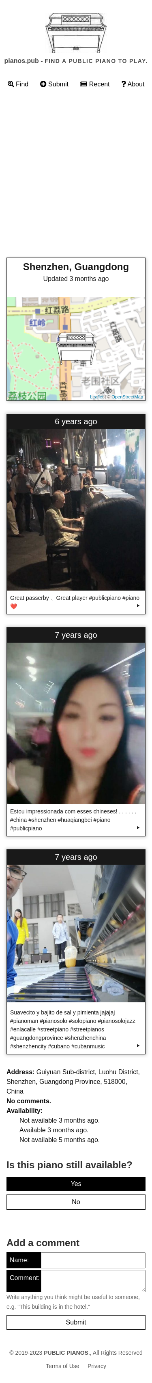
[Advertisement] (76, 175)
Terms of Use (62, 1366)
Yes (76, 1183)
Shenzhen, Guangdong (76, 266)
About (132, 84)
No (76, 1202)
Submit (54, 84)
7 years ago (76, 635)
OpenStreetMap (127, 396)
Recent (94, 84)
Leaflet (96, 396)
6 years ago (76, 421)
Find (18, 84)
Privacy (97, 1366)
